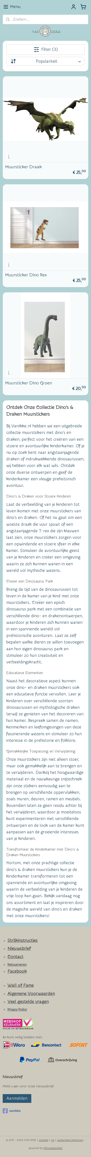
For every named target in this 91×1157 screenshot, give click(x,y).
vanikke (12, 1111)
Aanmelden (17, 1098)
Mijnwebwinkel (52, 1148)
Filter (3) (45, 49)
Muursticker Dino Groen (28, 383)
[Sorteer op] (46, 61)
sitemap (43, 1140)
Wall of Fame (21, 985)
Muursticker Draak (23, 167)
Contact (15, 956)
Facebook (17, 971)
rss (52, 1140)
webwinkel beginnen (70, 1140)
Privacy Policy (17, 1010)
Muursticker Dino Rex (26, 275)
